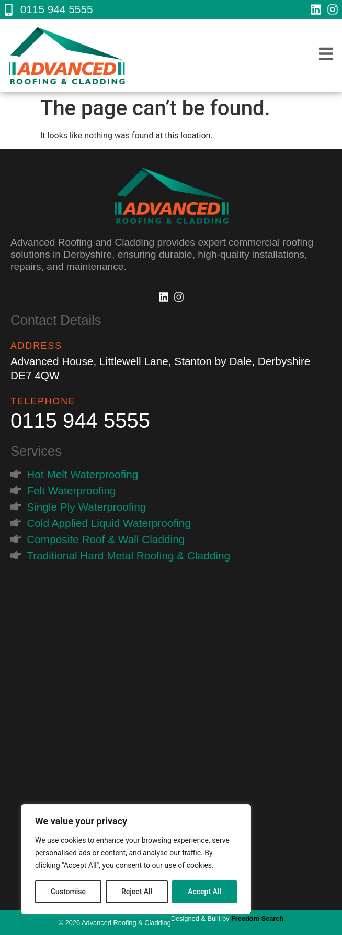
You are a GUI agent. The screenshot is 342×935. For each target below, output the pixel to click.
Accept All (204, 891)
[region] (136, 859)
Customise (68, 891)
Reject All (136, 891)
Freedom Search (257, 918)
